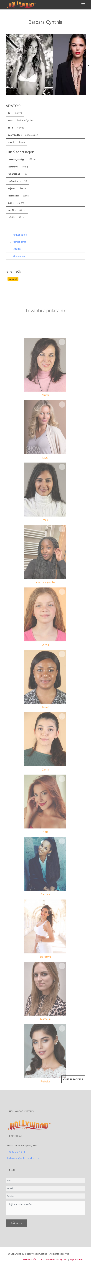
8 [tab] (55, 97)
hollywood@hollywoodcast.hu (23, 1158)
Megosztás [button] (19, 256)
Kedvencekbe (20, 235)
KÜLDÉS (16, 1227)
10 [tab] (65, 97)
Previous (4, 64)
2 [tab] (27, 97)
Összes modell (73, 1085)
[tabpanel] (29, 64)
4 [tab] (36, 97)
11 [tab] (69, 97)
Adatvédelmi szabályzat (53, 1259)
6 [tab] (46, 97)
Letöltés (17, 249)
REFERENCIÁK (30, 1259)
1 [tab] (22, 97)
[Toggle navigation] (83, 5)
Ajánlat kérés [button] (19, 242)
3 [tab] (32, 97)
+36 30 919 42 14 (16, 1152)
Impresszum (76, 1259)
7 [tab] (51, 97)
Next (86, 64)
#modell (12, 279)
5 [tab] (41, 97)
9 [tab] (60, 97)
